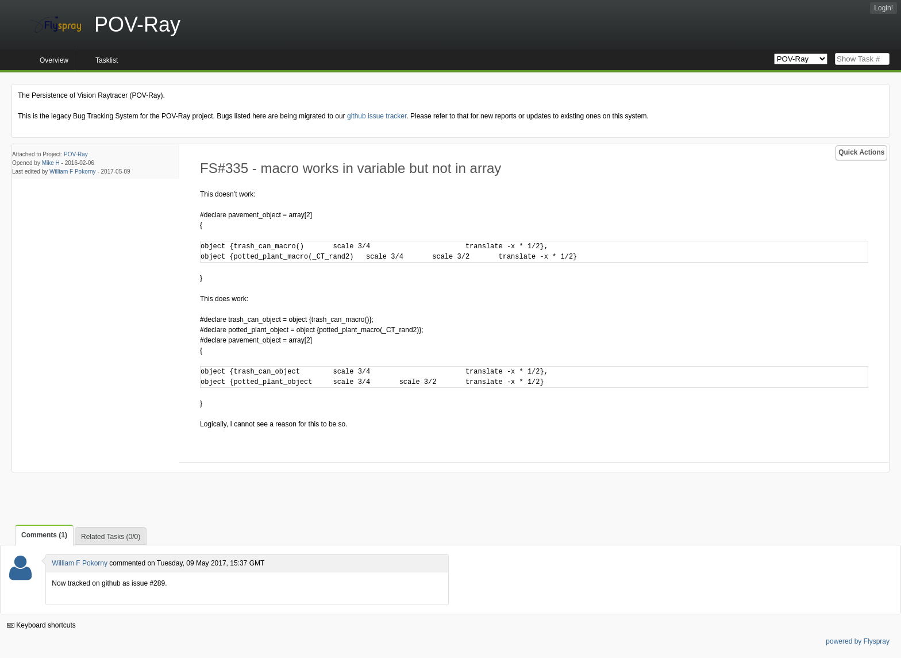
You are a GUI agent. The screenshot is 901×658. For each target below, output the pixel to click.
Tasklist (106, 60)
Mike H (51, 163)
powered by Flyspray (858, 641)
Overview (54, 60)
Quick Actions (861, 152)
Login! (883, 8)
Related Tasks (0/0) (110, 537)
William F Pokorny (72, 171)
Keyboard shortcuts (41, 625)
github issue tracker (376, 116)
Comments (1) (44, 535)
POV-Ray (76, 154)
